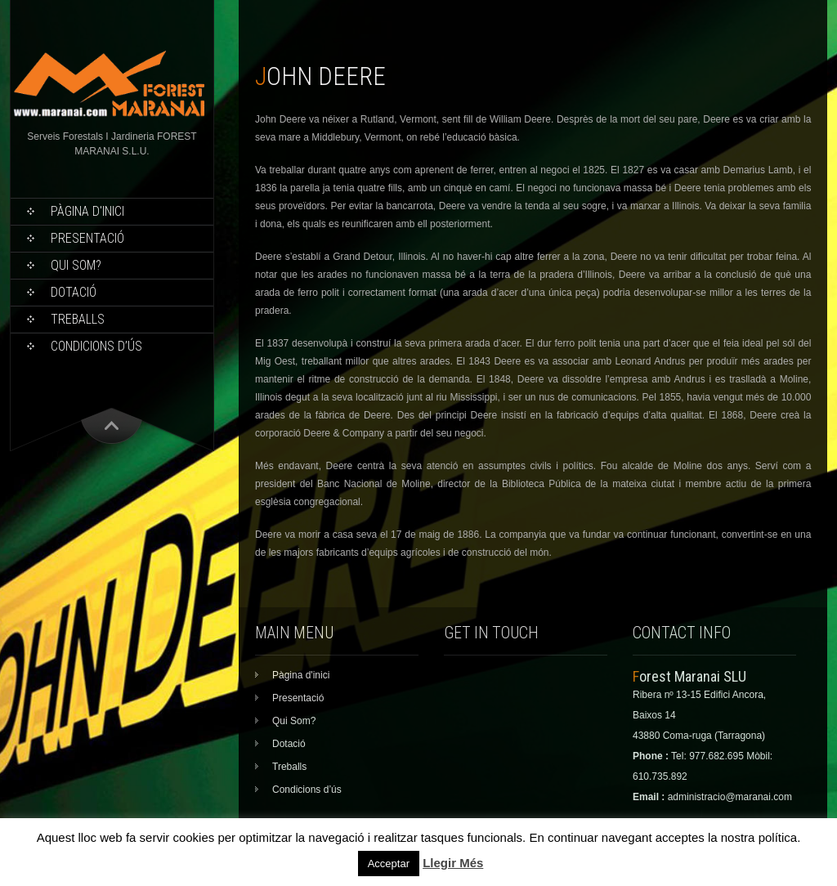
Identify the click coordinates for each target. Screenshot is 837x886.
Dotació (73, 292)
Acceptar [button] (389, 863)
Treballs (78, 319)
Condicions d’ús (96, 346)
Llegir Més (453, 863)
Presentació (87, 238)
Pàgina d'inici (87, 211)
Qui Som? (76, 265)
